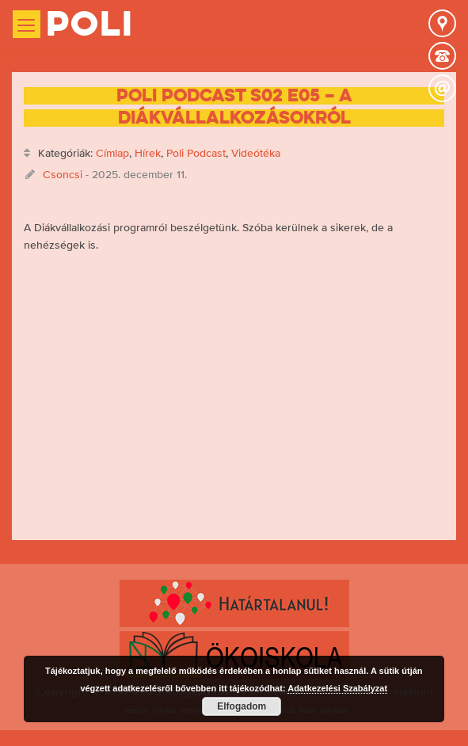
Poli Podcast (196, 153)
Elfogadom (241, 706)
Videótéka (255, 153)
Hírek (148, 153)
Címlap (112, 153)
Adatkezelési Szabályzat (337, 688)
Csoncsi (62, 174)
